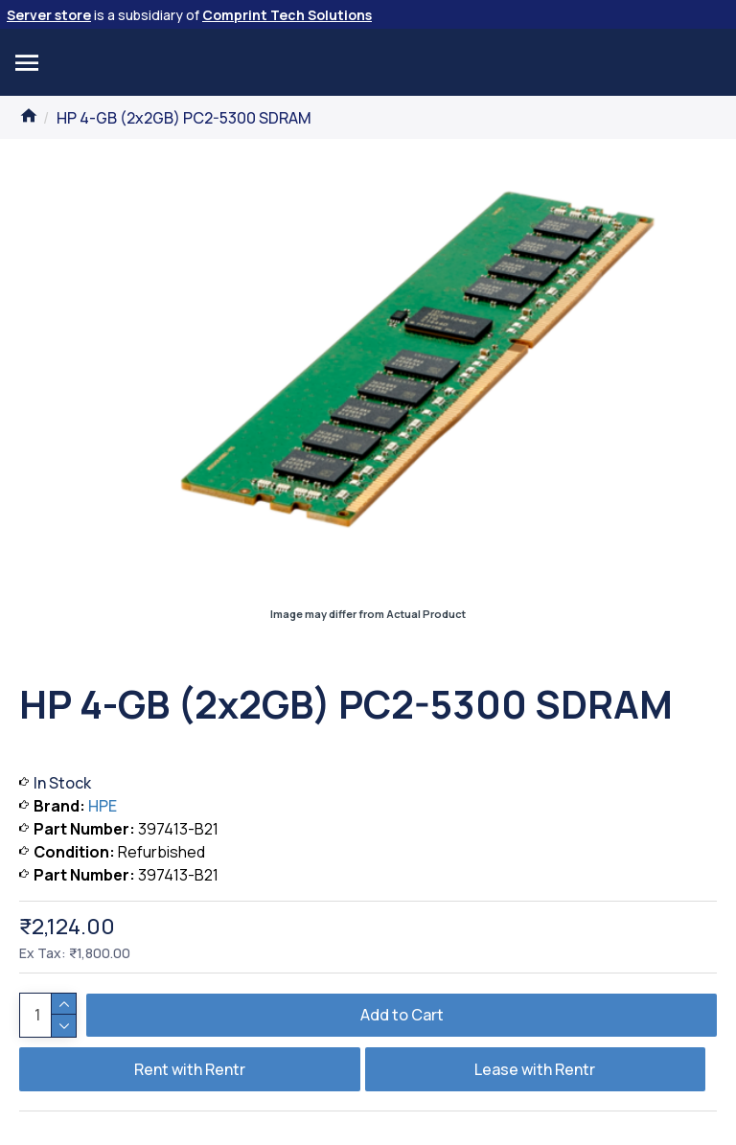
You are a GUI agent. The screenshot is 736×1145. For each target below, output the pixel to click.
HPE (102, 805)
